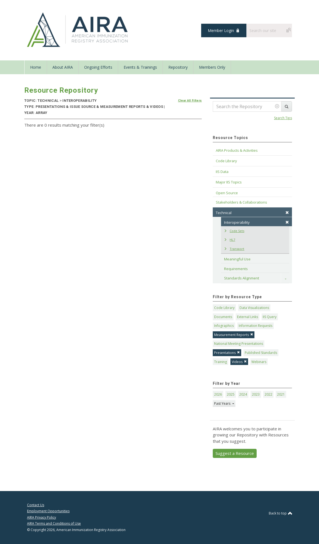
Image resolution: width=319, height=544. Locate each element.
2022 (268, 394)
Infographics (224, 325)
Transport (234, 249)
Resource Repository (61, 90)
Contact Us (35, 505)
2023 (256, 394)
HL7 (229, 240)
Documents (223, 316)
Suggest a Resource (235, 453)
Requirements (236, 268)
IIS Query (270, 316)
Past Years (222, 403)
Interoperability (256, 222)
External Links (247, 316)
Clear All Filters (190, 100)
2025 (231, 394)
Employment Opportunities (48, 511)
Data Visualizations (254, 307)
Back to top (280, 513)
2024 (243, 394)
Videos (239, 361)
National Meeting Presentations (238, 343)
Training (220, 361)
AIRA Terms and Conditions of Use (54, 523)
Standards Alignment (241, 278)
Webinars (258, 361)
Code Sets (234, 231)
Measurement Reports (233, 334)
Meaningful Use (237, 259)
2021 (281, 394)
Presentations (227, 352)
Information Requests (255, 325)
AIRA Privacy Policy (41, 517)
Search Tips (283, 118)
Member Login (221, 30)
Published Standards (261, 352)
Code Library (224, 307)
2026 (218, 394)
